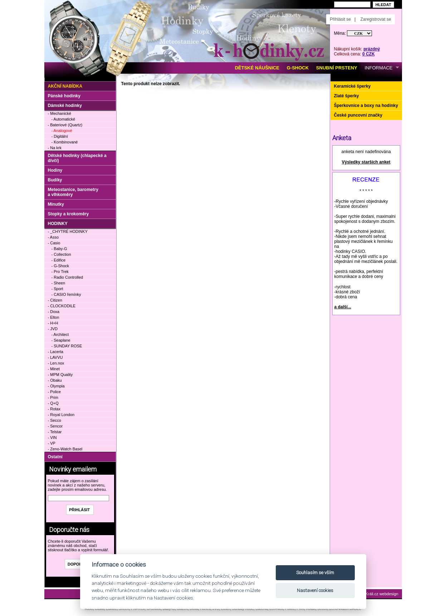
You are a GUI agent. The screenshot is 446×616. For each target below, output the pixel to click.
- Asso (53, 237)
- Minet (54, 369)
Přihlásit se (340, 19)
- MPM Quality (60, 374)
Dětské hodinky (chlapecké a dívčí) (77, 158)
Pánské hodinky (64, 95)
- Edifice (59, 260)
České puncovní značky (358, 115)
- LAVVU (55, 357)
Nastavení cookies (315, 590)
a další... (342, 306)
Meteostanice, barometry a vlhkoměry (73, 192)
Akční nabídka (65, 86)
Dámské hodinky (65, 105)
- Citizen (55, 300)
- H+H (53, 323)
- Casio (54, 243)
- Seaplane (61, 340)
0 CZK (368, 54)
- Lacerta (55, 351)
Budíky (55, 179)
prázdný (371, 49)
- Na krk (55, 148)
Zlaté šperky (346, 95)
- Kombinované (65, 142)
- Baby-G (59, 248)
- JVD (53, 329)
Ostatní (55, 456)
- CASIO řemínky (66, 294)
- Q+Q (53, 403)
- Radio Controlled (67, 277)
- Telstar (55, 432)
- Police (54, 392)
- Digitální (60, 136)
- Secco (54, 420)
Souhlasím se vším (315, 572)
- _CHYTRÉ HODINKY (68, 231)
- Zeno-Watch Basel (65, 449)
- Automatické (63, 119)
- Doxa (53, 311)
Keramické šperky (352, 86)
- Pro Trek (60, 271)
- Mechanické (59, 113)
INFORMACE (379, 67)
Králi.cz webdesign (382, 594)
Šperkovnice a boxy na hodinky (366, 105)
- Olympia (56, 386)
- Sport (57, 289)
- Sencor (55, 426)
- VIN (52, 437)
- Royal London (61, 414)
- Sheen (58, 283)
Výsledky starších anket (366, 162)
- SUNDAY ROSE (67, 346)
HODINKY (58, 223)
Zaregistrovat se (375, 19)
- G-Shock (60, 266)
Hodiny (55, 170)
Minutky (56, 204)
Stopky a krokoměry (68, 213)
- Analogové (62, 130)
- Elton (53, 317)
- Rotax (54, 409)
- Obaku (55, 380)
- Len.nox (56, 363)
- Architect (60, 334)
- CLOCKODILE (62, 306)
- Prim (53, 397)
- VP (51, 443)
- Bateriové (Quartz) (65, 125)
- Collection (61, 254)
